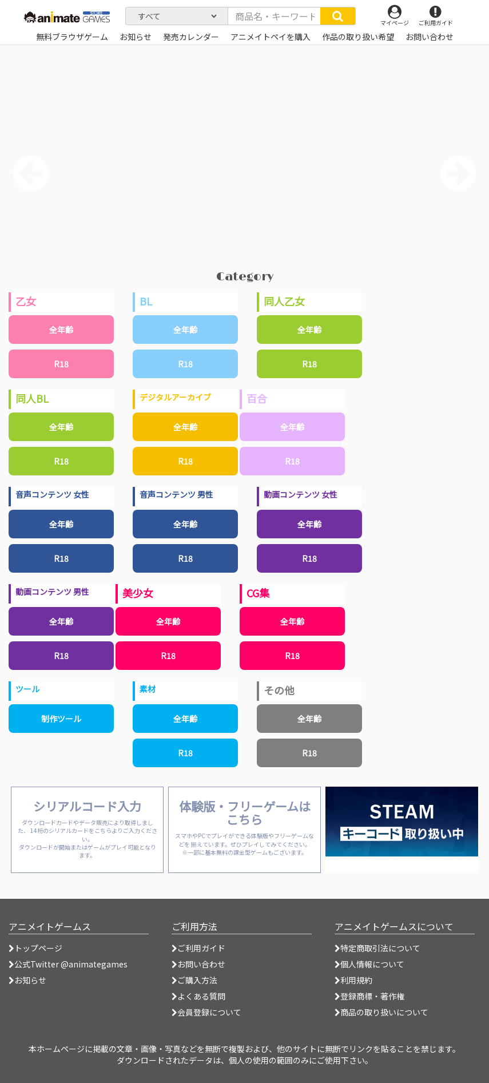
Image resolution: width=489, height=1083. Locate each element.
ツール (27, 689)
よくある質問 (198, 996)
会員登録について (206, 1012)
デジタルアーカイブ (175, 397)
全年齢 (61, 329)
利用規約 (353, 980)
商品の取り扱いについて (381, 1012)
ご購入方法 (194, 980)
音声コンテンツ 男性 (176, 494)
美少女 (137, 592)
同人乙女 (284, 300)
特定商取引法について (377, 948)
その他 (279, 690)
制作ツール (61, 718)
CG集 (258, 592)
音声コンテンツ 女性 (52, 494)
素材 (148, 689)
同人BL (32, 398)
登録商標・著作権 (369, 996)
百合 (257, 398)
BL (146, 300)
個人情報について (369, 964)
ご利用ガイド (198, 948)
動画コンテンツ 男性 (52, 591)
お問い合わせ (198, 964)
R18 (61, 364)
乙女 (25, 300)
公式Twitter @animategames (71, 964)
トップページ (35, 948)
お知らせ (27, 980)
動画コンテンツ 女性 (300, 494)
